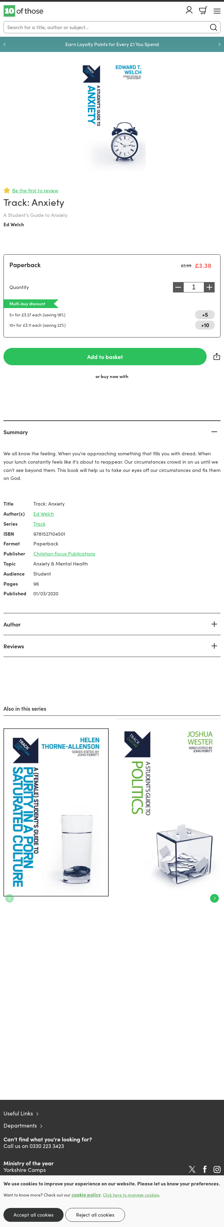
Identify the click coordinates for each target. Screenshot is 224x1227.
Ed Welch (13, 224)
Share (217, 356)
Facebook (205, 1169)
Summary (15, 432)
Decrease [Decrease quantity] (178, 287)
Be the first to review (35, 190)
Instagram (217, 1169)
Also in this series (24, 708)
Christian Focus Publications (64, 553)
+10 (205, 324)
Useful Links (18, 1113)
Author (11, 624)
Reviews (13, 646)
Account (189, 10)
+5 (205, 314)
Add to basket (105, 356)
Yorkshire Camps (24, 1169)
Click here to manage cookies (131, 1194)
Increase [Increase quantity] (209, 287)
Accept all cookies (33, 1214)
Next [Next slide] (219, 44)
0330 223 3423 (47, 1145)
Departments (20, 1125)
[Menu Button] (217, 11)
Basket (203, 10)
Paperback (25, 264)
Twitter (192, 1169)
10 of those (23, 11)
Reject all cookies (95, 1214)
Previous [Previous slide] (4, 44)
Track (39, 523)
